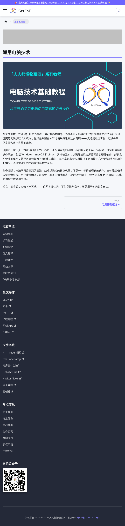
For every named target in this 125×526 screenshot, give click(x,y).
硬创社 (8, 391)
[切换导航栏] (5, 10)
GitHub (8, 332)
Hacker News (12, 378)
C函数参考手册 (11, 279)
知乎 (7, 306)
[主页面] (6, 21)
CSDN (8, 299)
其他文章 (8, 266)
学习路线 (8, 240)
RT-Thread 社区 (13, 352)
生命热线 (8, 451)
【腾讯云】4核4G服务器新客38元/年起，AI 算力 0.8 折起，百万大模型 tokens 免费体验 (62, 2)
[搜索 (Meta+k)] (119, 11)
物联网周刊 (9, 273)
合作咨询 (8, 431)
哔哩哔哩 (9, 319)
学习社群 (8, 425)
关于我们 (8, 412)
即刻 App (9, 325)
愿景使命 (8, 418)
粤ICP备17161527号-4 (88, 517)
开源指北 (8, 247)
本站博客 (8, 234)
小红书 (8, 312)
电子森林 (9, 385)
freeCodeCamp (13, 359)
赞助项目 (8, 438)
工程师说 (8, 260)
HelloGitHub (12, 372)
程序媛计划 (11, 365)
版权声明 (8, 444)
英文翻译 (8, 253)
